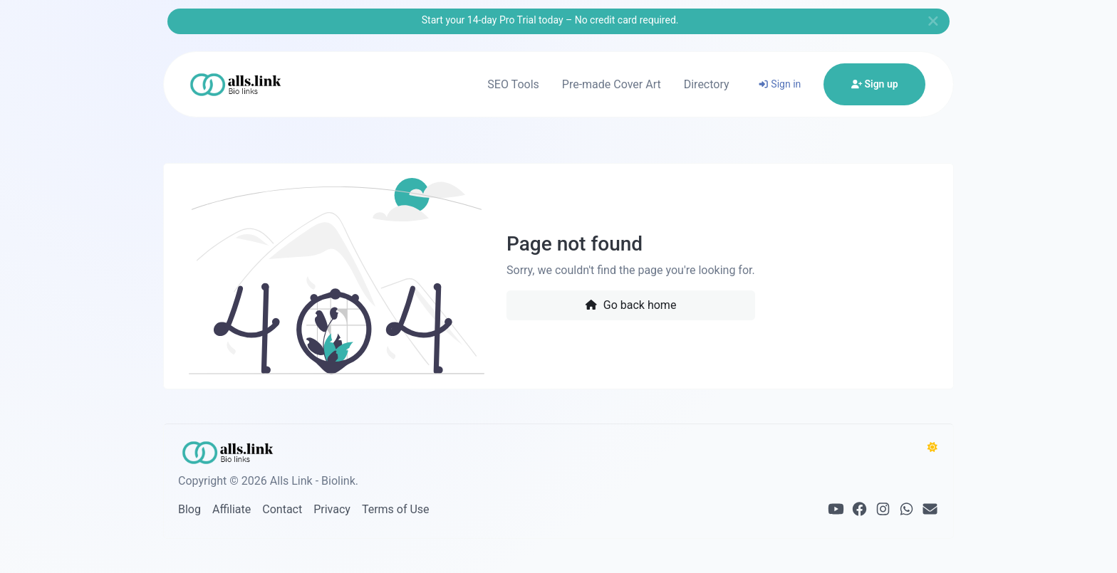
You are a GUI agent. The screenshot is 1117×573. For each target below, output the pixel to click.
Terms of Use (396, 509)
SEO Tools (513, 84)
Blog (189, 509)
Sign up (874, 84)
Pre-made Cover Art (611, 84)
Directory (706, 84)
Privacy (331, 509)
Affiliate (231, 509)
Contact (282, 509)
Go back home (630, 305)
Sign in (779, 84)
